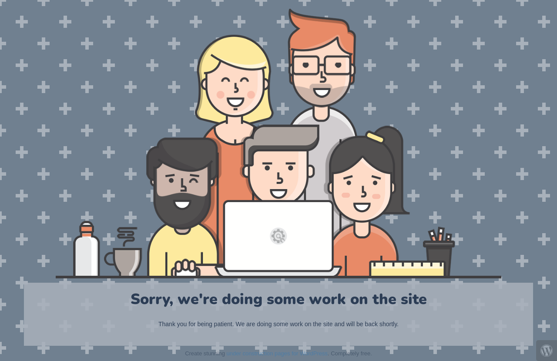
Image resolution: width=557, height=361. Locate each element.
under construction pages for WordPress (277, 353)
